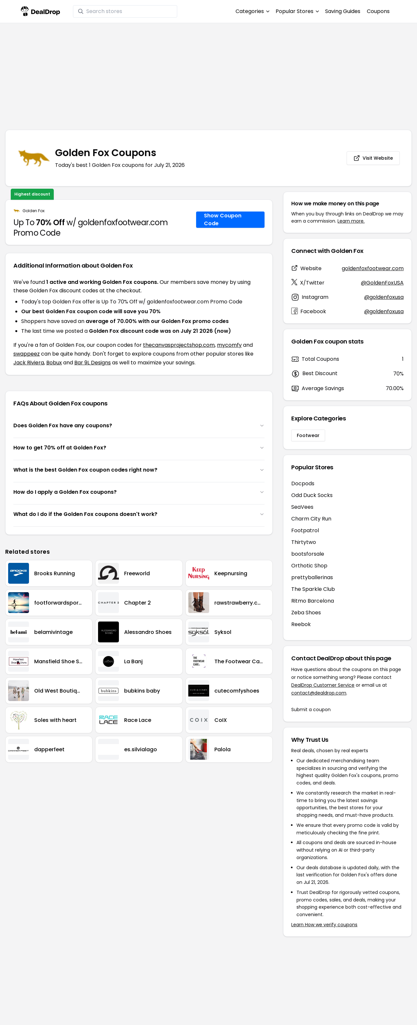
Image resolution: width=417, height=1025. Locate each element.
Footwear (308, 435)
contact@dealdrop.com (318, 693)
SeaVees (302, 507)
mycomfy (229, 345)
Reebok (301, 624)
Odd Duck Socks (312, 495)
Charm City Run (311, 518)
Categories (252, 11)
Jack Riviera (28, 362)
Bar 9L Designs (92, 362)
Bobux (54, 362)
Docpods (302, 483)
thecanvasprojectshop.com (179, 345)
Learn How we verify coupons (324, 924)
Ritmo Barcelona (312, 601)
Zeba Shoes (306, 612)
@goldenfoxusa (384, 297)
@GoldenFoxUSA (382, 282)
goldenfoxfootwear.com (373, 268)
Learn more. (351, 221)
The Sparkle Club (313, 589)
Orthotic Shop (309, 565)
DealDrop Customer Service (322, 685)
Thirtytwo (303, 542)
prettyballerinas (312, 577)
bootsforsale (307, 554)
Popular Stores (297, 11)
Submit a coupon (311, 709)
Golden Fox (33, 210)
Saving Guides (342, 11)
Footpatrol (305, 530)
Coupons (378, 11)
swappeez (26, 354)
